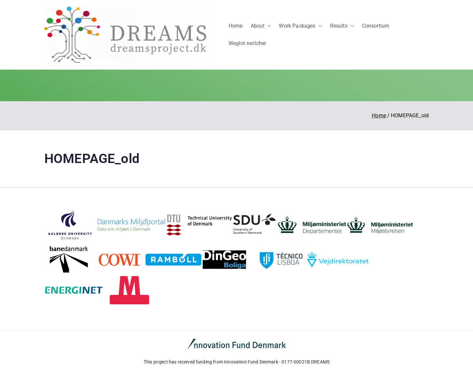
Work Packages (300, 26)
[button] (267, 26)
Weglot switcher (247, 43)
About (261, 26)
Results (342, 26)
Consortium (376, 26)
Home (236, 26)
